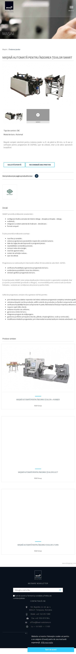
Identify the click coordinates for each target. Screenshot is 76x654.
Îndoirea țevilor (14, 49)
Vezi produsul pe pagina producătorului (17, 176)
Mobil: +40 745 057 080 (40, 614)
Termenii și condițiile (34, 595)
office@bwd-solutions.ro (40, 622)
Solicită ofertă (14, 164)
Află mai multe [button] (47, 642)
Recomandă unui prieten (40, 164)
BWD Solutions (9, 7)
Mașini (4, 49)
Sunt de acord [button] (50, 649)
